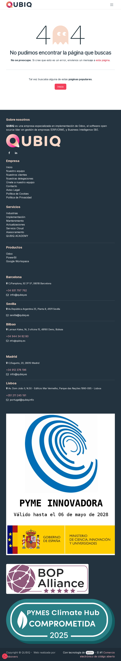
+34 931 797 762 (16, 290)
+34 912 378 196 (16, 369)
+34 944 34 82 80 (17, 336)
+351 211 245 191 (16, 395)
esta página (102, 60)
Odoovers (12, 656)
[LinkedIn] (16, 152)
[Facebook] (9, 152)
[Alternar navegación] (112, 4)
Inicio (60, 86)
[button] (5, 656)
